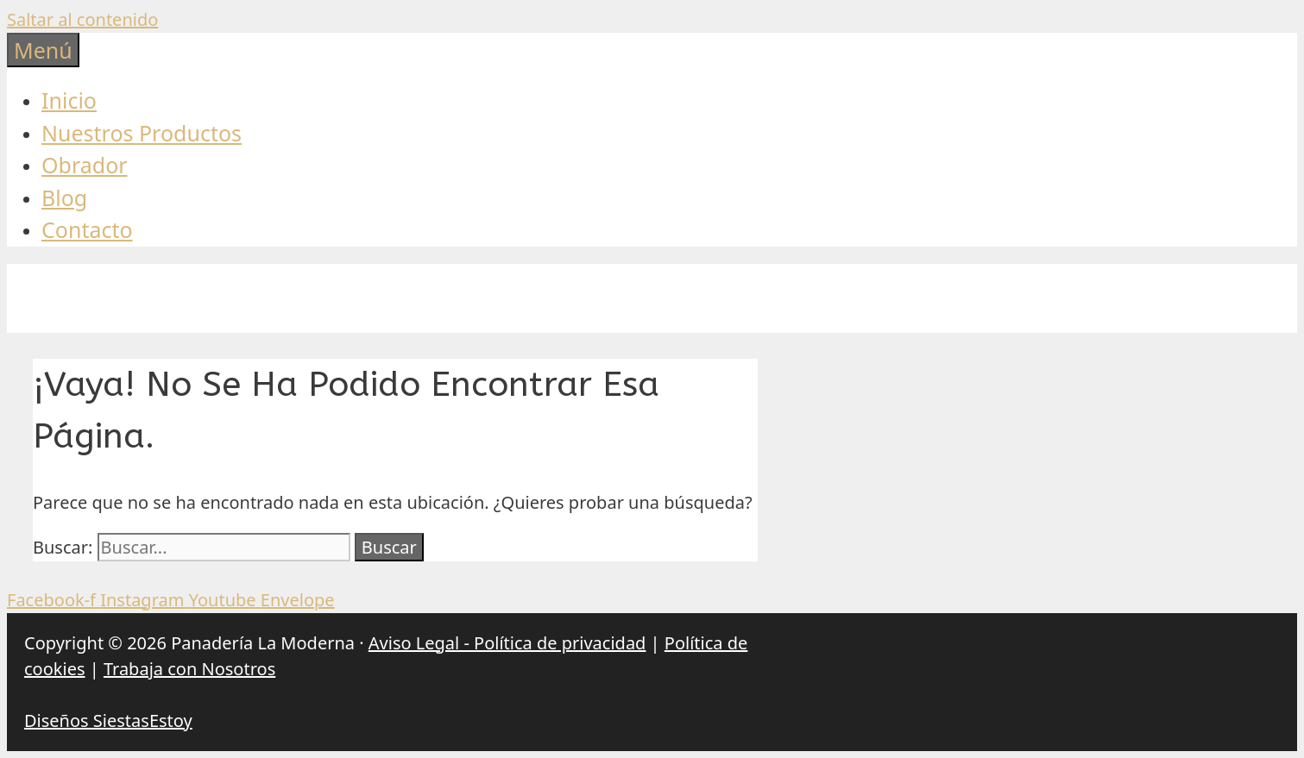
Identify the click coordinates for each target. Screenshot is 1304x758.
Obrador (84, 164)
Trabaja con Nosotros (189, 668)
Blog (64, 197)
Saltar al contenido (82, 19)
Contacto (87, 229)
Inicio (69, 100)
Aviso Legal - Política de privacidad (507, 643)
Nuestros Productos (141, 132)
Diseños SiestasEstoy (108, 720)
